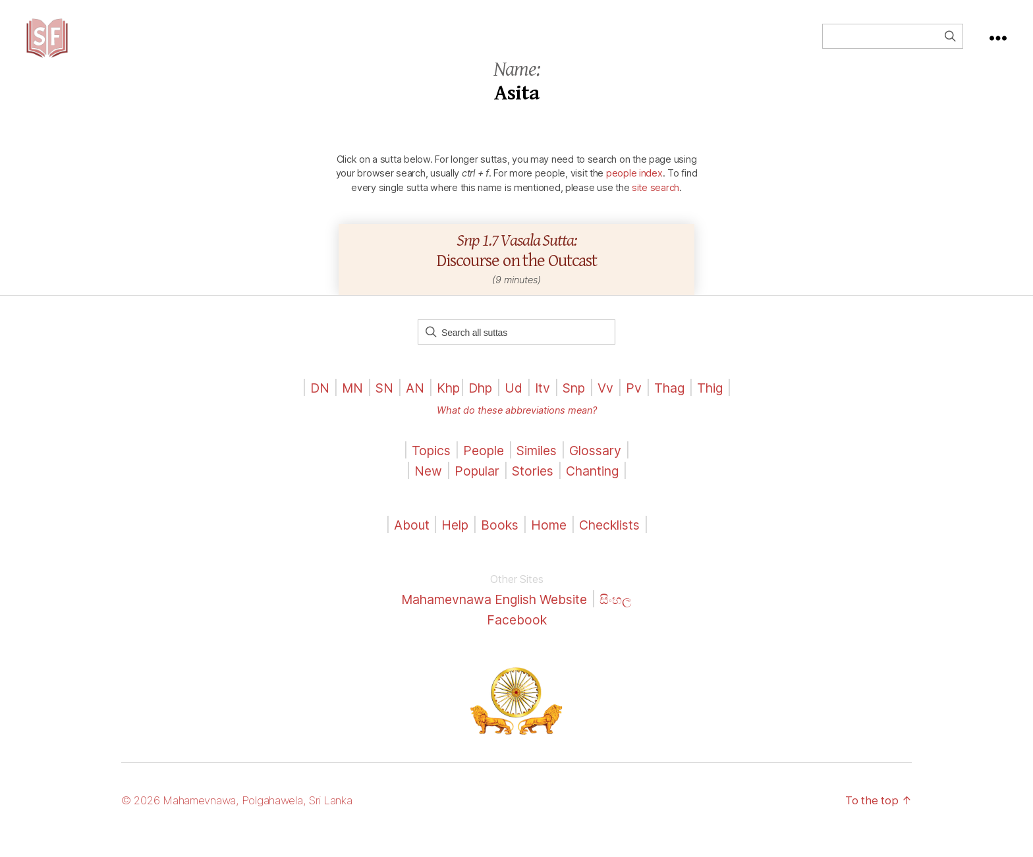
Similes (538, 470)
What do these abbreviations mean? (516, 430)
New (420, 490)
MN (340, 407)
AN (407, 407)
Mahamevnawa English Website (493, 619)
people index (634, 192)
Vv (612, 407)
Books (498, 544)
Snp (578, 407)
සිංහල (627, 619)
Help (450, 544)
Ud (513, 407)
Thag (679, 407)
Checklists (616, 544)
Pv (641, 407)
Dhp (477, 407)
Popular (472, 490)
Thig (722, 407)
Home (549, 544)
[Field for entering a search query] (892, 46)
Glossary (602, 470)
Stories (532, 490)
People (480, 470)
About (404, 544)
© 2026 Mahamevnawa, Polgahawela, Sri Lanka (247, 820)
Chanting (598, 490)
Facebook (517, 639)
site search (655, 207)
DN (306, 407)
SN (375, 407)
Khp (443, 407)
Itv (544, 407)
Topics (424, 470)
